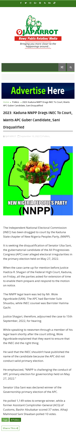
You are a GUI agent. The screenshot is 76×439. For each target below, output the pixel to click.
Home (6, 102)
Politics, (46, 136)
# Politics (15, 419)
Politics (15, 102)
